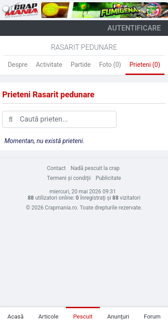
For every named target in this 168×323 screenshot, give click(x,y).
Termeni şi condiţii (69, 178)
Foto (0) (110, 64)
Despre (17, 64)
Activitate (49, 64)
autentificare (134, 28)
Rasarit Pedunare (84, 47)
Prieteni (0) (144, 64)
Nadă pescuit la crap (95, 168)
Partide (81, 64)
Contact (56, 168)
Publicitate (108, 178)
